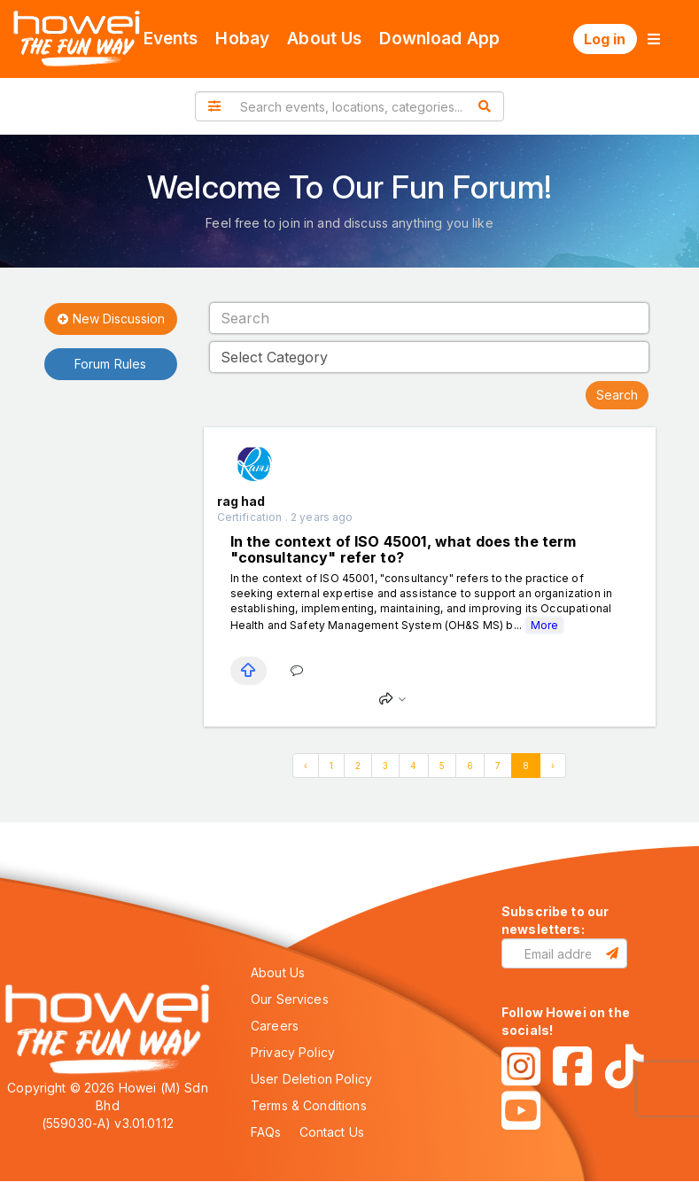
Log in (605, 39)
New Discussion (111, 319)
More (544, 625)
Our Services (290, 999)
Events (171, 38)
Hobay (242, 38)
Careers (275, 1025)
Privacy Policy (293, 1052)
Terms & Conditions (309, 1105)
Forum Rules (110, 363)
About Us (324, 38)
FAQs (266, 1131)
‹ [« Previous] (305, 765)
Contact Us (332, 1131)
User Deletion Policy (311, 1078)
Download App (439, 38)
